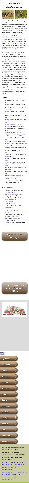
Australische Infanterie (10, 171)
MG (24, 26)
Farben (4, 394)
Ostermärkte (6, 474)
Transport (21, 43)
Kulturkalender (7, 469)
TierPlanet (5, 467)
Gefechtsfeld (7, 45)
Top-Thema (5, 359)
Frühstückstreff (7, 472)
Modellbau (5, 364)
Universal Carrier (10, 47)
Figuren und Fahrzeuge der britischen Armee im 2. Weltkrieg (14, 288)
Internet (14, 467)
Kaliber (7, 207)
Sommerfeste (16, 474)
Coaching (22, 462)
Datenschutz (6, 435)
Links (3, 430)
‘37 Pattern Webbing (20, 134)
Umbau (4, 370)
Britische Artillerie (9, 111)
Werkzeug (5, 388)
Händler (4, 424)
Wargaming (5, 462)
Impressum (5, 441)
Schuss (17, 222)
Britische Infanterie (10, 119)
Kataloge (4, 418)
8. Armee (7, 158)
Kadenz (7, 222)
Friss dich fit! (7, 464)
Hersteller (5, 412)
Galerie (4, 400)
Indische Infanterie (9, 175)
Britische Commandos (10, 124)
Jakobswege (18, 464)
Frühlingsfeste (20, 472)
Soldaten (22, 34)
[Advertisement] (14, 261)
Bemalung (5, 376)
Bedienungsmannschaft (7, 36)
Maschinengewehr (15, 37)
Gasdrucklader (15, 196)
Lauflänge (7, 203)
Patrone (7, 209)
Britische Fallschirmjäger (11, 126)
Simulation (5, 406)
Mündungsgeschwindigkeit (8, 61)
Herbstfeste (6, 477)
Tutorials (4, 382)
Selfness (13, 462)
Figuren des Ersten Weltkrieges (14, 236)
